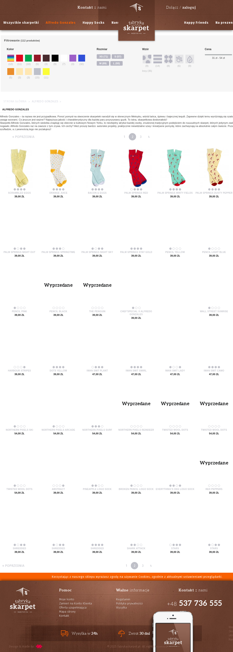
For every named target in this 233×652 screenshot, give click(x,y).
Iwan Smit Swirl (136, 370)
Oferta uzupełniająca (72, 607)
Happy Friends (196, 23)
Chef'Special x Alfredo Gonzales (136, 313)
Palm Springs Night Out (19, 252)
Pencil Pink (19, 311)
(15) (37, 73)
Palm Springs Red (136, 193)
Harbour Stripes (19, 370)
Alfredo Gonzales (61, 23)
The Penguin (97, 311)
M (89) (103, 63)
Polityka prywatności (129, 603)
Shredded (19, 548)
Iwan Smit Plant (97, 370)
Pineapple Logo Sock (97, 489)
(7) (64, 59)
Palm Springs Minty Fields (175, 193)
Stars (175, 548)
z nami (92, 7)
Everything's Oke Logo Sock (175, 489)
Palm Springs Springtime (58, 252)
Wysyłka (121, 607)
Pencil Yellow (175, 252)
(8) (168, 60)
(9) (55, 59)
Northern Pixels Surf (97, 430)
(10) (28, 59)
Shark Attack (136, 548)
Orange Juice (58, 193)
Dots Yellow (58, 370)
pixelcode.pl (39, 646)
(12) (11, 59)
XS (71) (103, 56)
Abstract (58, 489)
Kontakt (64, 615)
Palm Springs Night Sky (97, 252)
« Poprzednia (23, 137)
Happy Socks (94, 23)
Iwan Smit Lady (175, 370)
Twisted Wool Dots (175, 430)
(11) (19, 59)
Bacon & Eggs (97, 193)
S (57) (117, 56)
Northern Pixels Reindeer (136, 430)
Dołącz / (181, 7)
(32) (82, 59)
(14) (157, 60)
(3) (46, 59)
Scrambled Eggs (19, 193)
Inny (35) (147, 71)
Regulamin (123, 599)
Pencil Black (58, 311)
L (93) (116, 63)
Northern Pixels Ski (19, 430)
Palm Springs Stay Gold (136, 252)
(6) (179, 60)
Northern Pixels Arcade (58, 430)
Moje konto (66, 599)
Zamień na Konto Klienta (75, 603)
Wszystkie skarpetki (21, 23)
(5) (37, 59)
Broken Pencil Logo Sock (136, 489)
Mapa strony (67, 611)
